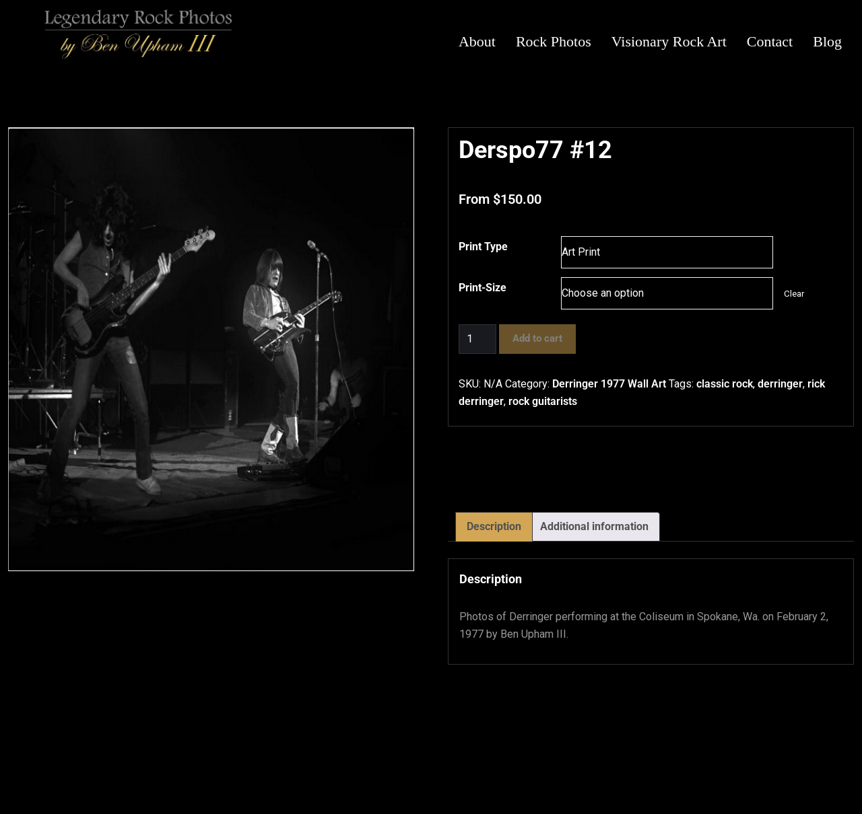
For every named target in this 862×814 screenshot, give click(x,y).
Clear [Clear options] (794, 294)
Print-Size (482, 287)
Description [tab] (494, 526)
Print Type (483, 246)
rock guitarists (542, 401)
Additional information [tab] (594, 526)
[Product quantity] (477, 339)
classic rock (724, 383)
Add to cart (537, 338)
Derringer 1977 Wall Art (609, 383)
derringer (780, 383)
